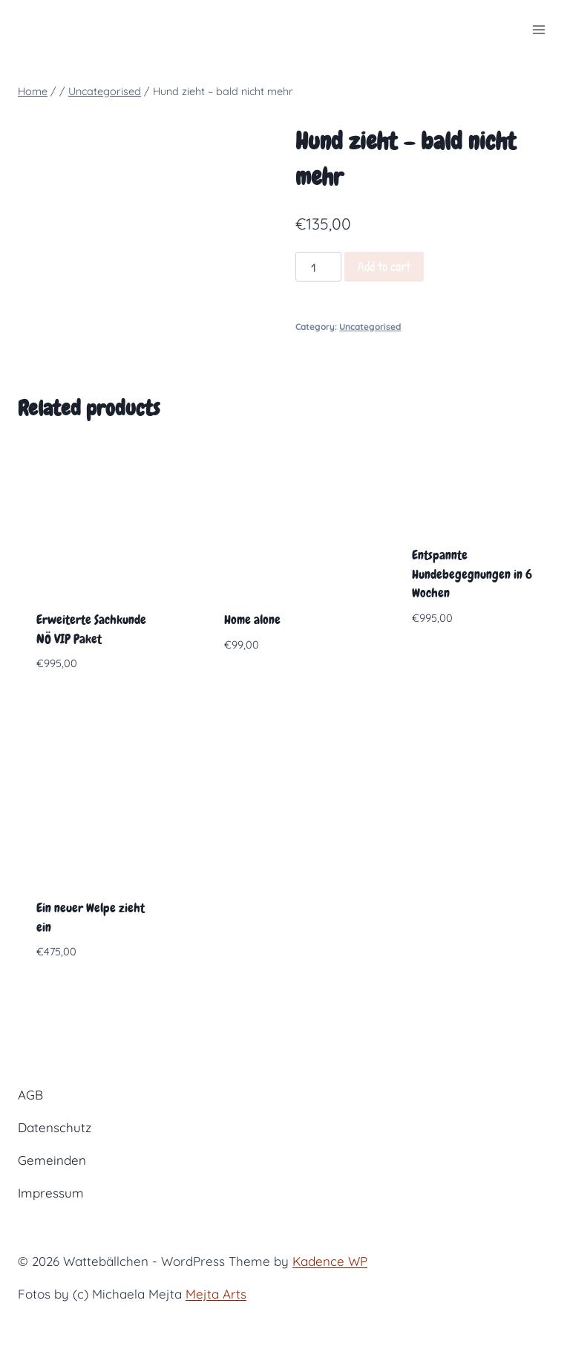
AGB (30, 1094)
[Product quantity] (318, 267)
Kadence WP (329, 1261)
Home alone (252, 619)
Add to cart (384, 266)
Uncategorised (370, 326)
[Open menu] (538, 29)
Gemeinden (52, 1160)
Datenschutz (54, 1127)
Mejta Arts (216, 1294)
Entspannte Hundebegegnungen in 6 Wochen (472, 574)
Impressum (51, 1193)
